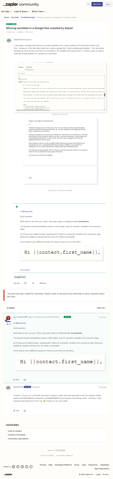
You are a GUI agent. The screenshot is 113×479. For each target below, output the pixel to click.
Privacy (106, 474)
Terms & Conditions (47, 455)
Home (6, 17)
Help (50, 465)
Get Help (6, 11)
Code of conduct (15, 431)
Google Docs (19, 277)
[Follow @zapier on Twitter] (26, 466)
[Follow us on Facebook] (13, 466)
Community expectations (18, 439)
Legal (98, 474)
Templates (104, 465)
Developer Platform (63, 465)
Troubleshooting (28, 17)
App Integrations (102, 468)
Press (76, 465)
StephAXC (18, 40)
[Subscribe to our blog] (22, 466)
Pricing (43, 465)
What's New (39, 11)
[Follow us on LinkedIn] (18, 466)
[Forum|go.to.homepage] (21, 4)
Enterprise (93, 465)
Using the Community (16, 435)
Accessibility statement (64, 455)
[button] (97, 4)
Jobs (84, 465)
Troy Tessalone (19, 317)
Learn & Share (21, 11)
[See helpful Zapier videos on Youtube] (31, 466)
